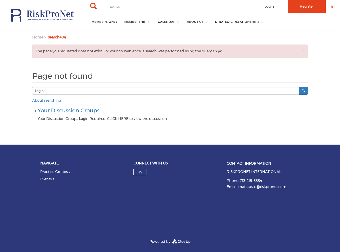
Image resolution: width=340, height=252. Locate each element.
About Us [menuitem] (195, 21)
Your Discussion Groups (68, 110)
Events (46, 179)
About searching (46, 100)
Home (37, 37)
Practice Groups (54, 172)
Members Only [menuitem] (104, 21)
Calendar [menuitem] (166, 21)
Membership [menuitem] (135, 21)
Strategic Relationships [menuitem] (237, 21)
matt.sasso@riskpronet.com (262, 187)
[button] (303, 50)
